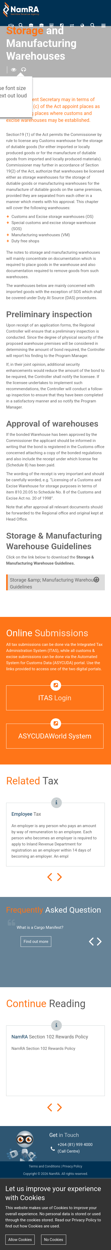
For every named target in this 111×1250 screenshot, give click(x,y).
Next (60, 877)
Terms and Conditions (44, 1166)
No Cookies (53, 1240)
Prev (50, 877)
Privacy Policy (72, 1166)
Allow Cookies (20, 1240)
